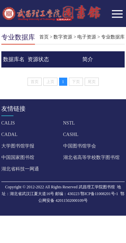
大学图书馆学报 (17, 145)
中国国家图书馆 (17, 157)
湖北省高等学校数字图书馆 (91, 157)
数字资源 (62, 36)
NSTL (69, 123)
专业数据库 (113, 36)
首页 (44, 36)
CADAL (9, 134)
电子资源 (86, 36)
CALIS (8, 123)
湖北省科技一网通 (20, 168)
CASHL (71, 134)
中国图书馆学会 (79, 145)
